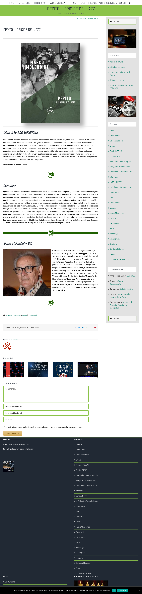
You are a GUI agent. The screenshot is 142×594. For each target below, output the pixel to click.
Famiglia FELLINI (116, 151)
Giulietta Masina (126, 289)
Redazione (8, 315)
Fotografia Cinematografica (121, 161)
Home (60, 14)
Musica (24, 315)
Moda (112, 197)
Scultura (113, 244)
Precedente (81, 19)
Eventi (112, 146)
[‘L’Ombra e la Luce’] (13, 369)
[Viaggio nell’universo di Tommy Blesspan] (88, 369)
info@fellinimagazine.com (19, 444)
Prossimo (92, 19)
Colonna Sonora (116, 141)
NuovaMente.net (117, 213)
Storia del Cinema (117, 249)
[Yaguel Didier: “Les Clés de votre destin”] (63, 369)
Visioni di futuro (116, 62)
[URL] (46, 419)
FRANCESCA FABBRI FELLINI (121, 171)
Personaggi (114, 223)
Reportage (114, 234)
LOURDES (131, 276)
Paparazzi (114, 218)
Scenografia (115, 239)
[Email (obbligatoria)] (46, 413)
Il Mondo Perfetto (117, 80)
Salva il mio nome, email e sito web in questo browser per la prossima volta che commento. (44, 427)
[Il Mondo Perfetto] (38, 369)
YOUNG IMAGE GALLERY (120, 259)
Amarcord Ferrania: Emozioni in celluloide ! (121, 305)
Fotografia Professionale (120, 166)
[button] (129, 2)
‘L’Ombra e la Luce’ (117, 67)
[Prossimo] (97, 377)
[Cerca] (111, 21)
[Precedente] (3, 377)
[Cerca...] (122, 21)
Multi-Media (115, 203)
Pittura (112, 228)
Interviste (114, 177)
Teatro (112, 254)
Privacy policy (122, 590)
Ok (114, 590)
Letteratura (17, 315)
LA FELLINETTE (116, 182)
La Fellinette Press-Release (121, 187)
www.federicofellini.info (25, 449)
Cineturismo (115, 135)
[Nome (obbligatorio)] (46, 406)
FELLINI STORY (115, 156)
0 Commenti (33, 315)
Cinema (113, 130)
